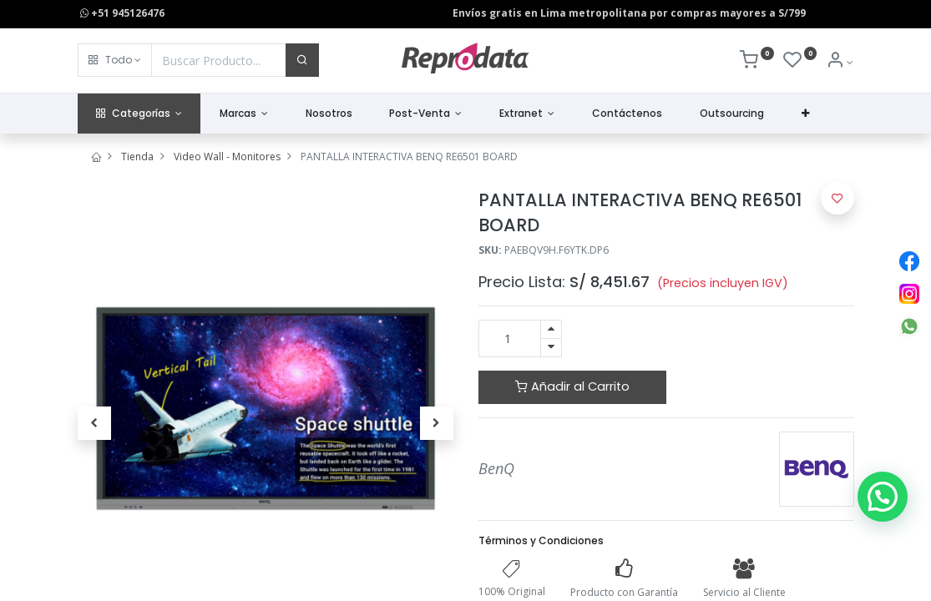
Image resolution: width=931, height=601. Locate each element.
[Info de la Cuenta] (839, 62)
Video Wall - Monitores (227, 156)
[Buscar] (302, 60)
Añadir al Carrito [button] (572, 386)
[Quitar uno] (551, 347)
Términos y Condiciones (541, 540)
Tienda (137, 156)
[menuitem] (328, 113)
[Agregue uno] (551, 329)
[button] (115, 60)
